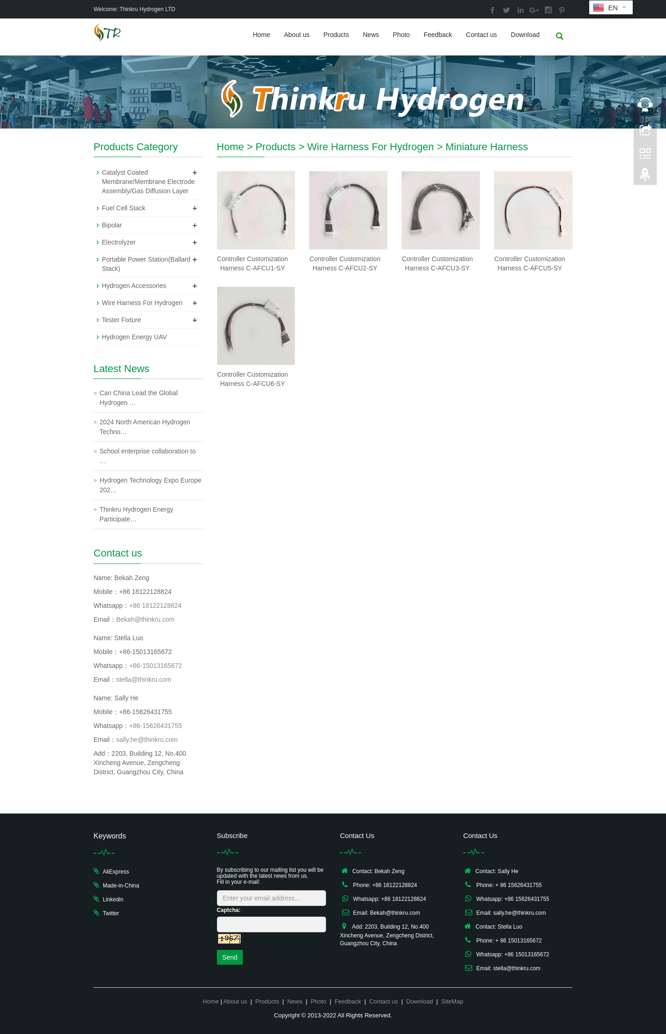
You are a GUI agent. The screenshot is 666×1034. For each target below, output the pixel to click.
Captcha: (228, 910)
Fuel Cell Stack (123, 208)
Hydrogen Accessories (134, 285)
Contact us (481, 34)
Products (336, 34)
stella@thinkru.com (143, 679)
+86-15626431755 (155, 725)
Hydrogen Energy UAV (134, 337)
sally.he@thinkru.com (147, 739)
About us (296, 34)
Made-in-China (121, 885)
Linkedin (113, 899)
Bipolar (112, 225)
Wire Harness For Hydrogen (370, 147)
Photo (401, 34)
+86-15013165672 (155, 665)
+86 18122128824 (155, 605)
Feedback (438, 34)
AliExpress (116, 872)
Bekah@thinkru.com (145, 619)
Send (230, 957)
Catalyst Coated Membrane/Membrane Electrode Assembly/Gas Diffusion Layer (148, 182)
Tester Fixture (121, 320)
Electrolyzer (119, 242)
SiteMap (452, 1001)
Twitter (111, 913)
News (371, 34)
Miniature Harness (486, 147)
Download (525, 34)
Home (261, 34)
